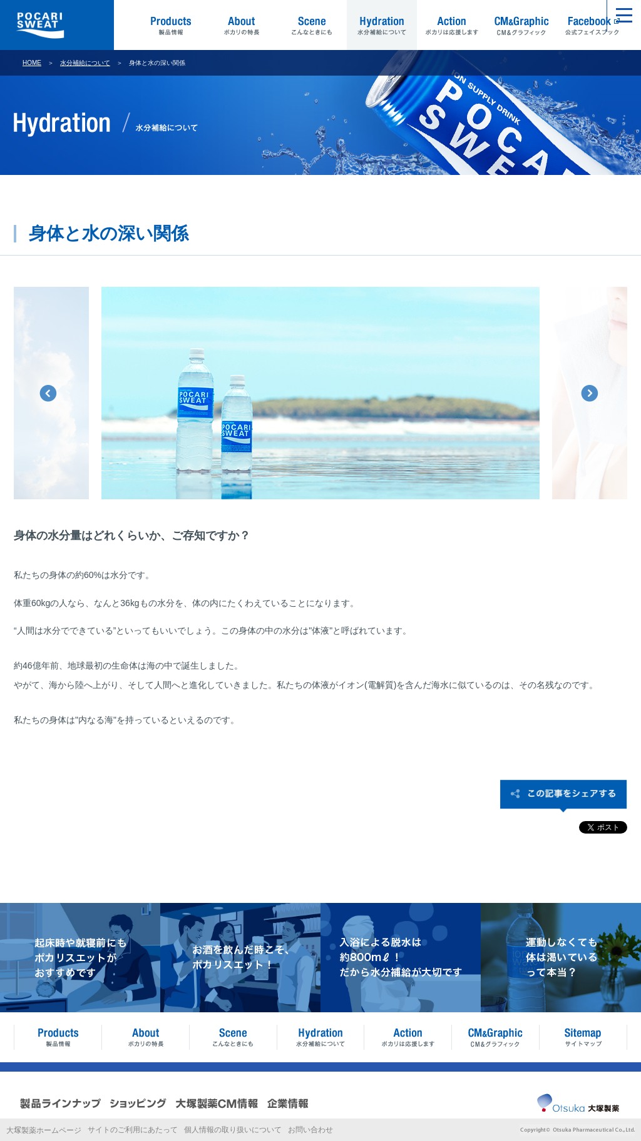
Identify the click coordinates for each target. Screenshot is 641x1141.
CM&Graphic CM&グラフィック (522, 25)
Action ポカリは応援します (452, 25)
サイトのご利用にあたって (133, 1129)
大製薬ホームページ (43, 1130)
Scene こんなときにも (312, 25)
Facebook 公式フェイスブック (592, 25)
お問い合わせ (310, 1129)
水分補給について (85, 62)
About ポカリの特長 (242, 25)
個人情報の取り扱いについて (233, 1129)
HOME (32, 62)
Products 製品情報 (171, 25)
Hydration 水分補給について (382, 25)
